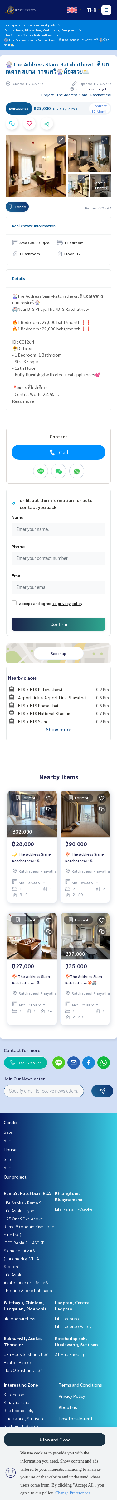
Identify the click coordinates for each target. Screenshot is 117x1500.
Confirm (58, 624)
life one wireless (19, 1318)
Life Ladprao (67, 1318)
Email (17, 575)
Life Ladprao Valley (73, 1326)
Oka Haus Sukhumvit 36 (26, 1354)
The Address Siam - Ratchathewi (28, 34)
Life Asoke (14, 1274)
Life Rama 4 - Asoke (74, 1209)
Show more (58, 729)
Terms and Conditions (80, 1384)
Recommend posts (41, 24)
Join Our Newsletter (24, 1078)
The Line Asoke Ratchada (28, 1290)
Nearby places (22, 677)
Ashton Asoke (17, 1362)
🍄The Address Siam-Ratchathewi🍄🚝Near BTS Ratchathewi (85, 980)
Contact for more (22, 1050)
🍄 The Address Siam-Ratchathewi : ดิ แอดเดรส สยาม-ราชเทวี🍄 (84, 857)
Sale (8, 1132)
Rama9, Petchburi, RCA (27, 1193)
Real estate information (34, 225)
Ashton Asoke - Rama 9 (26, 1282)
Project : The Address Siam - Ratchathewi (76, 94)
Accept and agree (35, 603)
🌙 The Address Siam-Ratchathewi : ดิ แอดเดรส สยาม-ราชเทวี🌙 (31, 857)
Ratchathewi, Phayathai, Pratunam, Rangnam (40, 29)
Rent (8, 1140)
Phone (18, 546)
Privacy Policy (72, 1396)
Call (58, 452)
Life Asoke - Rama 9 (22, 1202)
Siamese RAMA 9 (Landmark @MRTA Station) (21, 1258)
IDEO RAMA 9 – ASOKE (24, 1242)
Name (17, 517)
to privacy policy (67, 603)
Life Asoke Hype (19, 1210)
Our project (15, 1177)
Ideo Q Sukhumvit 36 (23, 1370)
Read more (23, 401)
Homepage (12, 24)
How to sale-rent (76, 1418)
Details (18, 278)
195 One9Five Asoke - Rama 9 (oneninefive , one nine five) (29, 1226)
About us (68, 1407)
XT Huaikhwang (69, 1354)
